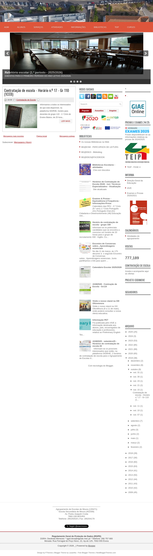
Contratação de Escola (26, 100)
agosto (134, 425)
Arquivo (112, 111)
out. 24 (136, 381)
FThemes (49, 553)
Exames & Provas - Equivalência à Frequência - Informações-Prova (106, 201)
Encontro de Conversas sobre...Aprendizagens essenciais (104, 246)
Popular (85, 111)
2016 (131, 462)
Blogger (109, 366)
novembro (136, 365)
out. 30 (136, 376)
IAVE (129, 188)
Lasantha (72, 553)
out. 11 (136, 406)
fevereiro (135, 447)
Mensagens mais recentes (13, 136)
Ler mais (65, 121)
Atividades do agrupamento (133, 237)
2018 (131, 453)
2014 (131, 470)
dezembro (136, 361)
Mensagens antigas (67, 136)
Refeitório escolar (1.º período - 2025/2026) (34, 72)
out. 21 (136, 385)
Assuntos (99, 111)
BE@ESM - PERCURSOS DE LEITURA (99, 147)
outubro (134, 369)
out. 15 (136, 390)
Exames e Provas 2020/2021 (135, 194)
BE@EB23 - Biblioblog (91, 152)
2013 (131, 475)
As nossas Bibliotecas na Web (95, 142)
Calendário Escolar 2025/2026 (107, 267)
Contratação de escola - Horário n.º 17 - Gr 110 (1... (141, 396)
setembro (135, 421)
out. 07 (136, 415)
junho (133, 434)
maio (133, 438)
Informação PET (100, 320)
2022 (131, 345)
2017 (131, 457)
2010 (131, 488)
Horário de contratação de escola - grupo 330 (105, 223)
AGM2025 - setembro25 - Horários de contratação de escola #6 (105, 343)
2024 (131, 336)
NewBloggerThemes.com (106, 553)
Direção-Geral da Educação (135, 181)
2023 (131, 340)
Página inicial (41, 136)
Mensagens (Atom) (23, 142)
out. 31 (136, 372)
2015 (131, 466)
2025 (131, 332)
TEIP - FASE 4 (133, 167)
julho (133, 429)
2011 (131, 483)
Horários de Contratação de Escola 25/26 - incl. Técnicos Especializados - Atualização (106, 184)
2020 (131, 353)
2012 (131, 479)
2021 (131, 349)
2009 (131, 492)
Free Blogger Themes (86, 553)
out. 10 (136, 410)
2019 (131, 358)
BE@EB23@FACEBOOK (93, 157)
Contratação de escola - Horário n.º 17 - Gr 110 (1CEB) (36, 92)
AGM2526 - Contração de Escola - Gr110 (104, 285)
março (134, 442)
